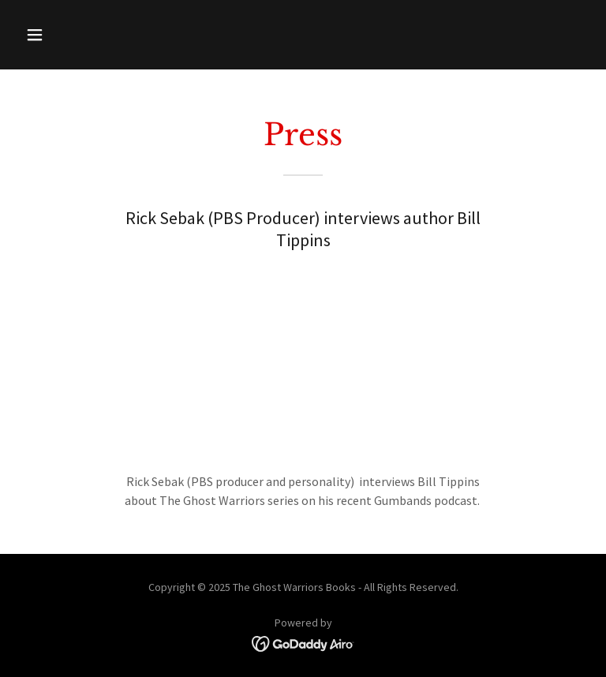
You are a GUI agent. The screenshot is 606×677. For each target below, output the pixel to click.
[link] (303, 642)
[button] (84, 34)
